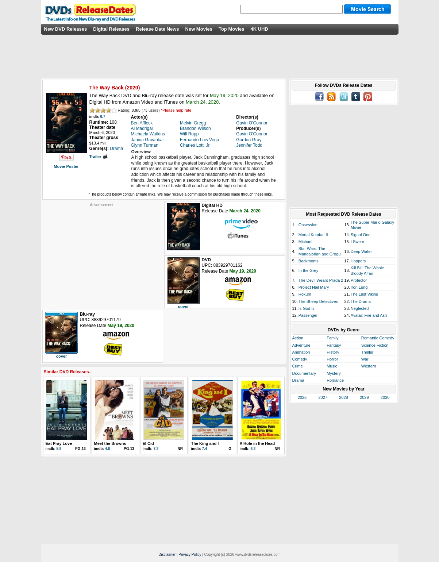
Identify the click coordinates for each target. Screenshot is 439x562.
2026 (302, 397)
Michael (305, 241)
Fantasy (334, 345)
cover (183, 306)
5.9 (59, 449)
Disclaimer (167, 555)
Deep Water (361, 251)
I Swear (357, 241)
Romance (335, 380)
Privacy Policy (189, 555)
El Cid (148, 443)
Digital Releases (111, 29)
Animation (301, 352)
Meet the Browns (110, 443)
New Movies (198, 29)
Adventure (301, 345)
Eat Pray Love (59, 443)
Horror (332, 359)
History (333, 352)
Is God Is (307, 308)
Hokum (305, 294)
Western (368, 366)
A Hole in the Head (257, 443)
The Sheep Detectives (318, 301)
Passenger (308, 315)
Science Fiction (375, 345)
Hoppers (358, 261)
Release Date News (157, 29)
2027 (322, 397)
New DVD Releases (65, 29)
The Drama (361, 301)
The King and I (205, 443)
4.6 (107, 449)
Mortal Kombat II (313, 234)
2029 (364, 397)
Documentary (304, 373)
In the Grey (308, 270)
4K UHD (259, 29)
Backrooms (309, 261)
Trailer (98, 156)
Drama (298, 380)
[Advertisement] (102, 253)
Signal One (360, 234)
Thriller (367, 352)
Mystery (334, 373)
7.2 (156, 449)
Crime (297, 366)
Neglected (360, 308)
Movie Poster (66, 166)
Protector (359, 280)
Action (298, 338)
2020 (132, 88)
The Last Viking (364, 294)
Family (332, 338)
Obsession (308, 225)
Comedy (299, 359)
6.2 (253, 449)
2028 (343, 397)
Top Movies (231, 29)
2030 (385, 397)
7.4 (204, 449)
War (365, 359)
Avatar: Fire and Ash (369, 315)
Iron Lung (359, 287)
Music (332, 366)
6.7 (102, 117)
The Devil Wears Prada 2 (321, 280)
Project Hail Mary (314, 287)
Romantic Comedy (377, 338)
